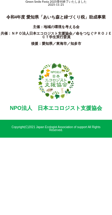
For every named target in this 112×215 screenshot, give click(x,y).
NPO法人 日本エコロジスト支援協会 (56, 108)
